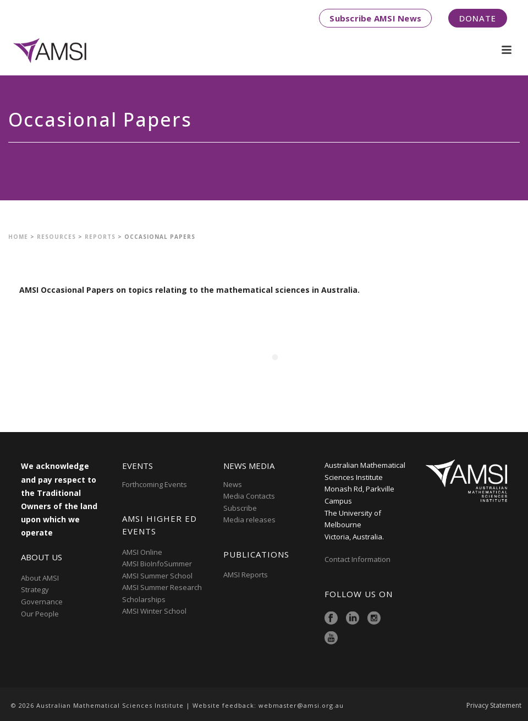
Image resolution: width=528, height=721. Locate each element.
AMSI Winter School (154, 611)
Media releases (249, 520)
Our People (40, 614)
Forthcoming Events (154, 484)
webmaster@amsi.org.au (301, 705)
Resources (56, 237)
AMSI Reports (245, 575)
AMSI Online (142, 552)
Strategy (35, 589)
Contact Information (358, 559)
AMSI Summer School (157, 576)
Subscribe (240, 508)
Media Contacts (249, 496)
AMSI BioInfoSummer (157, 564)
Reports (100, 237)
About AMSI (40, 578)
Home (18, 237)
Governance (42, 602)
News (232, 484)
